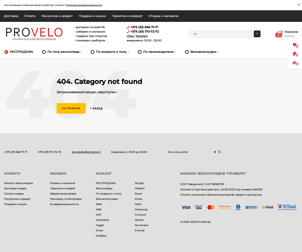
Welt (99, 209)
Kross (99, 230)
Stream (139, 219)
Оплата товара (13, 193)
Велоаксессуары (107, 198)
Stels (99, 204)
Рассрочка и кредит (57, 16)
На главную (71, 108)
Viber (130, 36)
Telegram (141, 36)
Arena (138, 198)
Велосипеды (104, 188)
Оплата (29, 16)
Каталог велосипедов (18, 183)
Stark (138, 204)
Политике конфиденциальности (84, 5)
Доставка (11, 16)
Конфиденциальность (64, 204)
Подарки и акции (92, 16)
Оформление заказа (63, 193)
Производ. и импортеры (66, 198)
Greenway (141, 209)
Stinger (139, 183)
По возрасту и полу (108, 193)
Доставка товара (15, 188)
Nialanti (139, 188)
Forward (140, 214)
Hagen (100, 225)
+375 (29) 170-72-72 (49, 152)
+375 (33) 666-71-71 (15, 152)
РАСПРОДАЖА (106, 183)
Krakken (101, 235)
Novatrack (141, 225)
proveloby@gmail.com (86, 152)
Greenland (102, 219)
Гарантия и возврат (127, 16)
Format (139, 230)
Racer (138, 193)
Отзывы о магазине (163, 16)
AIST (99, 214)
